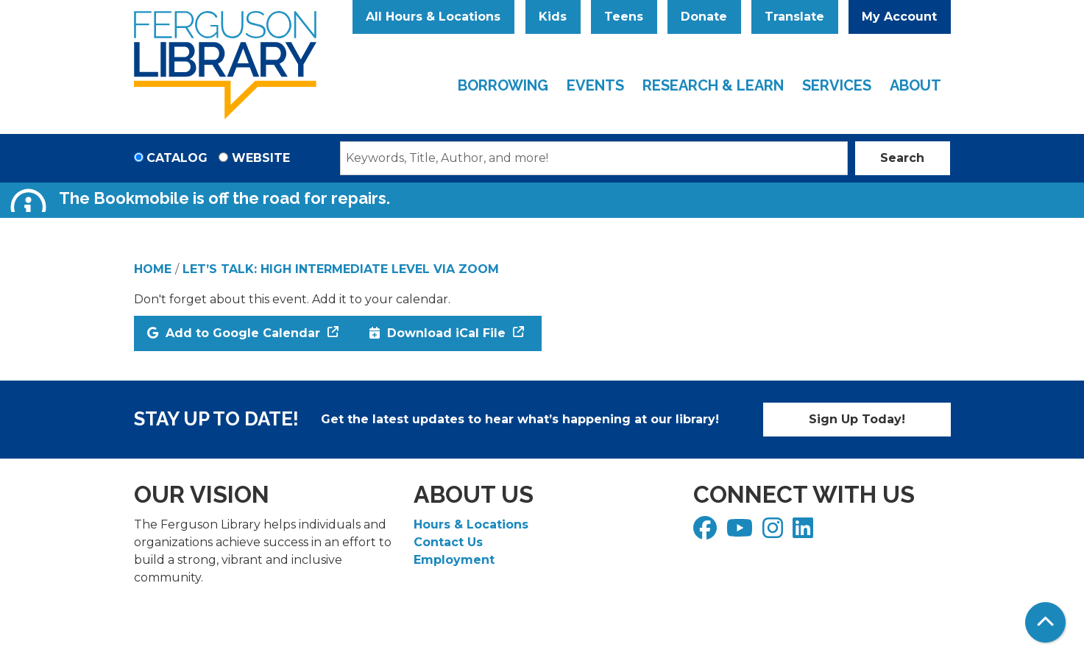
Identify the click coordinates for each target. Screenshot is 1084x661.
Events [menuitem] (595, 85)
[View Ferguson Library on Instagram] (774, 533)
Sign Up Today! (857, 419)
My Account (899, 17)
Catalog (177, 158)
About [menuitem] (915, 85)
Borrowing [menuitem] (503, 85)
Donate (704, 17)
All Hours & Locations (433, 17)
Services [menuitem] (836, 85)
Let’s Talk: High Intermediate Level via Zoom (341, 269)
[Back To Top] (1045, 622)
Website (261, 158)
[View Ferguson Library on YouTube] (741, 533)
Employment (454, 560)
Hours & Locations (471, 524)
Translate (794, 17)
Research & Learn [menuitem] (713, 85)
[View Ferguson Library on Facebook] (706, 533)
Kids (553, 17)
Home (152, 269)
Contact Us (448, 542)
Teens (623, 17)
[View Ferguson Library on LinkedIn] (805, 533)
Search (902, 158)
